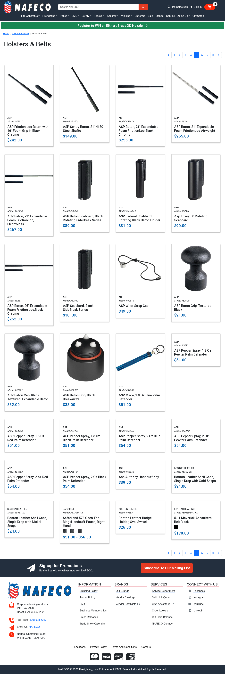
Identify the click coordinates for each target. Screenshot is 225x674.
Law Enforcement (20, 33)
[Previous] (169, 55)
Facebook (199, 591)
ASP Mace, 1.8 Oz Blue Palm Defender (139, 397)
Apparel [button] (111, 15)
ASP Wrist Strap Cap (134, 306)
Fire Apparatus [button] (29, 15)
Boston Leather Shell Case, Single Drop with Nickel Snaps (27, 522)
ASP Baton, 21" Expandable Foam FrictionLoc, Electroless (27, 220)
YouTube (198, 604)
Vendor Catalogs (125, 597)
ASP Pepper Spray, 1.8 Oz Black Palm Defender (81, 438)
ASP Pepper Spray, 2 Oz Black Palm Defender (84, 479)
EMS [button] (74, 15)
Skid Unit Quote (161, 597)
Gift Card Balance (162, 617)
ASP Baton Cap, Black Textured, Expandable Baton (28, 397)
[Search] (143, 7)
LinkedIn (198, 610)
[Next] (219, 55)
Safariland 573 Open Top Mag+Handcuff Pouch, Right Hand (84, 522)
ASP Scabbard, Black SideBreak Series (78, 308)
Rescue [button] (98, 15)
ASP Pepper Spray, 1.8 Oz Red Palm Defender (25, 438)
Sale (150, 15)
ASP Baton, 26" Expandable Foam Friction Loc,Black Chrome (27, 310)
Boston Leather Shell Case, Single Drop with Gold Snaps (195, 479)
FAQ (82, 604)
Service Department (163, 591)
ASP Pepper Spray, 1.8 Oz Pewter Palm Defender (192, 352)
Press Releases (89, 617)
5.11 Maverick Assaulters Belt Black (193, 520)
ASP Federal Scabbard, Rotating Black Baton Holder (139, 218)
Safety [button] (85, 15)
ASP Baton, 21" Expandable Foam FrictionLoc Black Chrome (138, 131)
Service (170, 15)
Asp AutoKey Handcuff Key (139, 477)
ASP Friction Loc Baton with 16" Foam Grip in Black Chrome (28, 131)
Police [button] (63, 15)
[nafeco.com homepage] (27, 6)
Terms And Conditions (124, 647)
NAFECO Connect (162, 623)
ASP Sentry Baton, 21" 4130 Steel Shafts (83, 129)
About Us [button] (182, 15)
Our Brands (122, 591)
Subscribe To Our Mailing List (167, 568)
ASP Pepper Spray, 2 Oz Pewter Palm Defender (191, 438)
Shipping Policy (88, 591)
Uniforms (140, 15)
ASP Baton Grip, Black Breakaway (79, 397)
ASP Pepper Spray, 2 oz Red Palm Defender (27, 479)
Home (6, 33)
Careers (146, 647)
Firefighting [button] (48, 15)
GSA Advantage (163, 604)
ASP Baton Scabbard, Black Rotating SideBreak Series (83, 218)
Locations (80, 647)
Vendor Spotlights (128, 604)
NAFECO (34, 626)
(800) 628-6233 (37, 619)
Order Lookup (160, 610)
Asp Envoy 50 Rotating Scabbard (191, 218)
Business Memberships (93, 610)
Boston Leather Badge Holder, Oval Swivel (135, 520)
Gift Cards (198, 15)
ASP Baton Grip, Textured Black (192, 308)
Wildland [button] (125, 15)
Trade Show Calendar (92, 623)
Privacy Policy (98, 647)
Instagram (199, 597)
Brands (160, 15)
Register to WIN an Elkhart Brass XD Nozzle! (112, 26)
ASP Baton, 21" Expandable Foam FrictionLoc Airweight (194, 129)
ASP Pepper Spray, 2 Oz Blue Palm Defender (139, 438)
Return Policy (87, 597)
